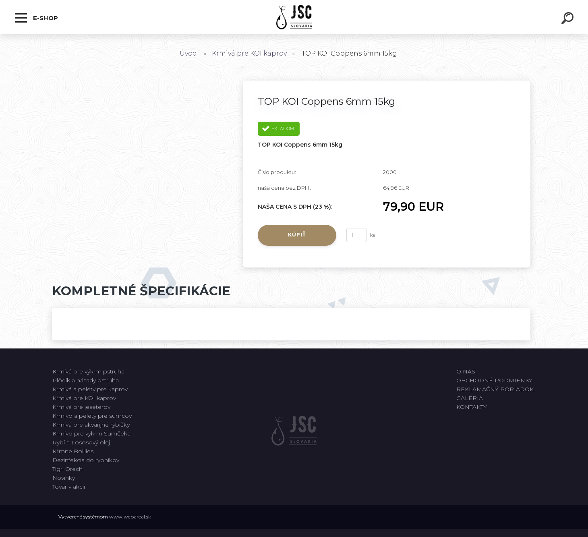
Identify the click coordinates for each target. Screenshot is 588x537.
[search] (568, 19)
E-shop (36, 18)
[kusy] (356, 235)
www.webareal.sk (130, 517)
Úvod (188, 53)
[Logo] (294, 17)
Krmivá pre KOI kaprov (249, 53)
